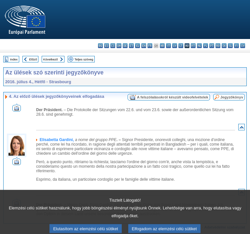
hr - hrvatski (162, 45)
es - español (106, 45)
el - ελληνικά (137, 45)
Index (14, 59)
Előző (33, 59)
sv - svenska (242, 45)
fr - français (149, 45)
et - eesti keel (131, 45)
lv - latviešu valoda (174, 45)
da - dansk (119, 45)
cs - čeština (112, 45)
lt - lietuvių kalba (180, 45)
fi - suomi (236, 45)
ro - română (217, 45)
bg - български (100, 45)
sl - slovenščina (230, 45)
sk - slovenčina (224, 45)
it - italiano (168, 45)
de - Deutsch (125, 45)
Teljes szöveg (84, 59)
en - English (143, 45)
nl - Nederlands (199, 45)
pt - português (211, 45)
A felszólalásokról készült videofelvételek (172, 97)
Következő (50, 59)
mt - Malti (193, 45)
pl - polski (205, 45)
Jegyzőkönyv (231, 97)
